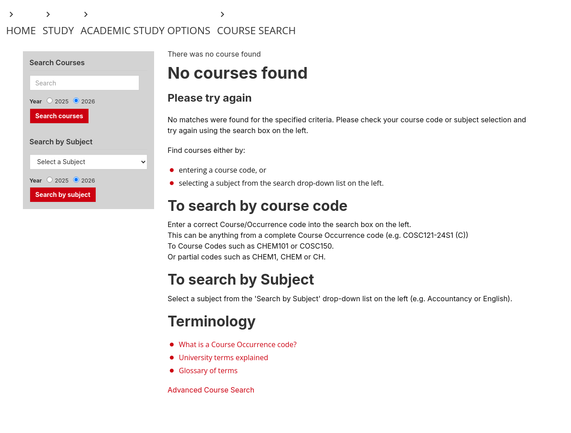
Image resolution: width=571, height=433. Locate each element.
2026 (88, 101)
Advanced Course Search (211, 389)
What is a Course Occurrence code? (238, 344)
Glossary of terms (208, 370)
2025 (62, 101)
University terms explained (223, 357)
